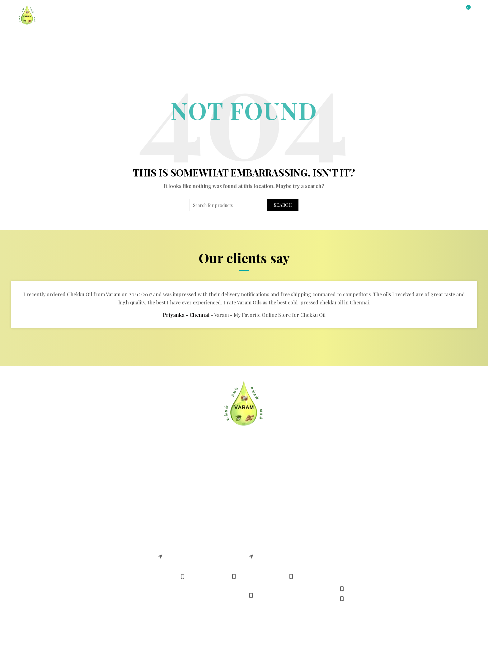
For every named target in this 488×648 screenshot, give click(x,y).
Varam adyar (172, 539)
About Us (149, 37)
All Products (111, 37)
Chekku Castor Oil (87, 566)
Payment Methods (269, 478)
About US (77, 468)
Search (283, 205)
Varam (230, 638)
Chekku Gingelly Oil (89, 537)
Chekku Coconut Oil (89, 547)
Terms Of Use (82, 488)
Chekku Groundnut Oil (93, 527)
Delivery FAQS (83, 478)
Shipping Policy (176, 497)
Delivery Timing (267, 488)
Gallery (218, 37)
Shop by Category (61, 37)
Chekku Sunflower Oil (91, 556)
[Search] (451, 10)
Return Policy (173, 478)
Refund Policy (173, 488)
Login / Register (427, 10)
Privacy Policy (82, 497)
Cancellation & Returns (184, 468)
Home (23, 37)
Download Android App (275, 497)
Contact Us (184, 37)
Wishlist (467, 8)
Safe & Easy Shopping (274, 468)
